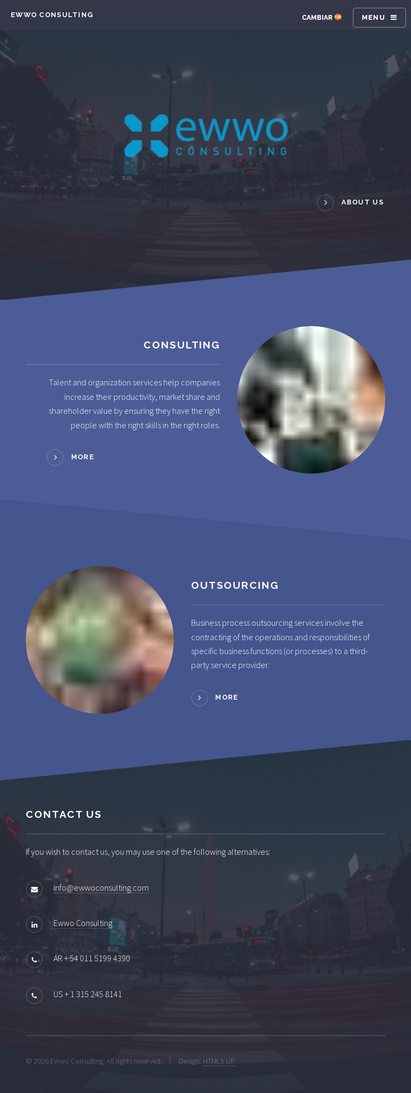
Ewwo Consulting (83, 922)
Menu (373, 17)
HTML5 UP (219, 1061)
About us (362, 202)
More (82, 457)
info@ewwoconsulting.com (101, 887)
